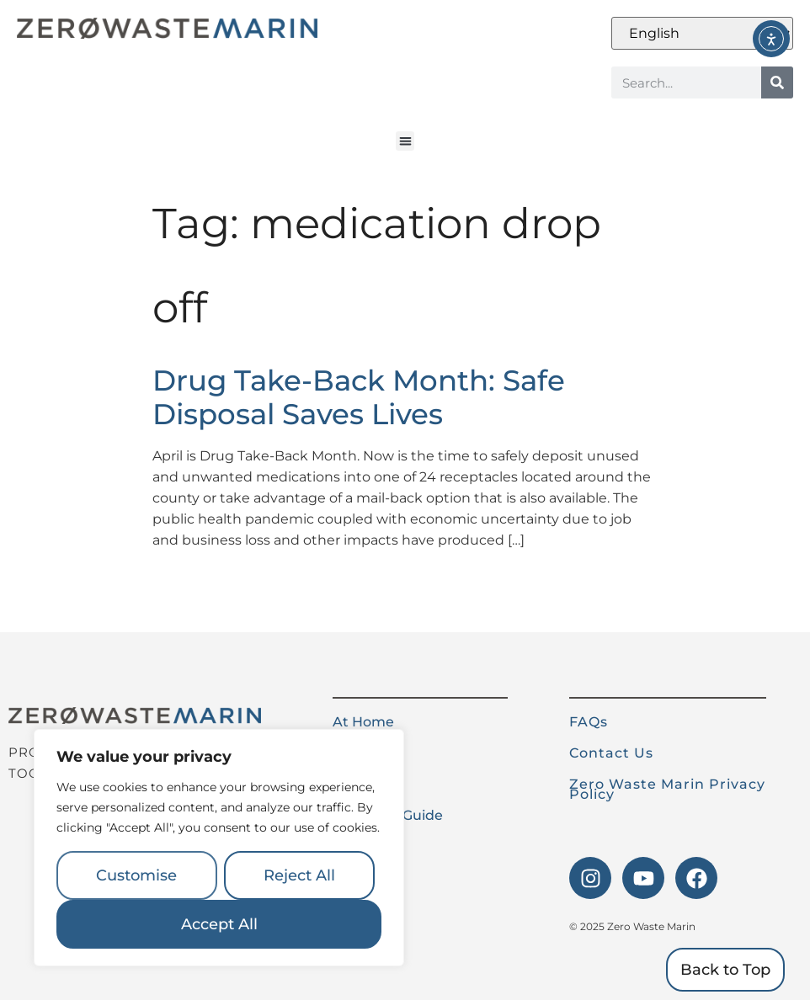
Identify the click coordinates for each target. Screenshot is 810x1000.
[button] (405, 141)
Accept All (219, 924)
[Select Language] (702, 33)
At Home (363, 722)
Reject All (299, 875)
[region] (219, 847)
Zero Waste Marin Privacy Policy (667, 789)
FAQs (588, 722)
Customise (136, 875)
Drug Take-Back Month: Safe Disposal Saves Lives (358, 398)
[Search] (777, 82)
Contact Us (611, 753)
